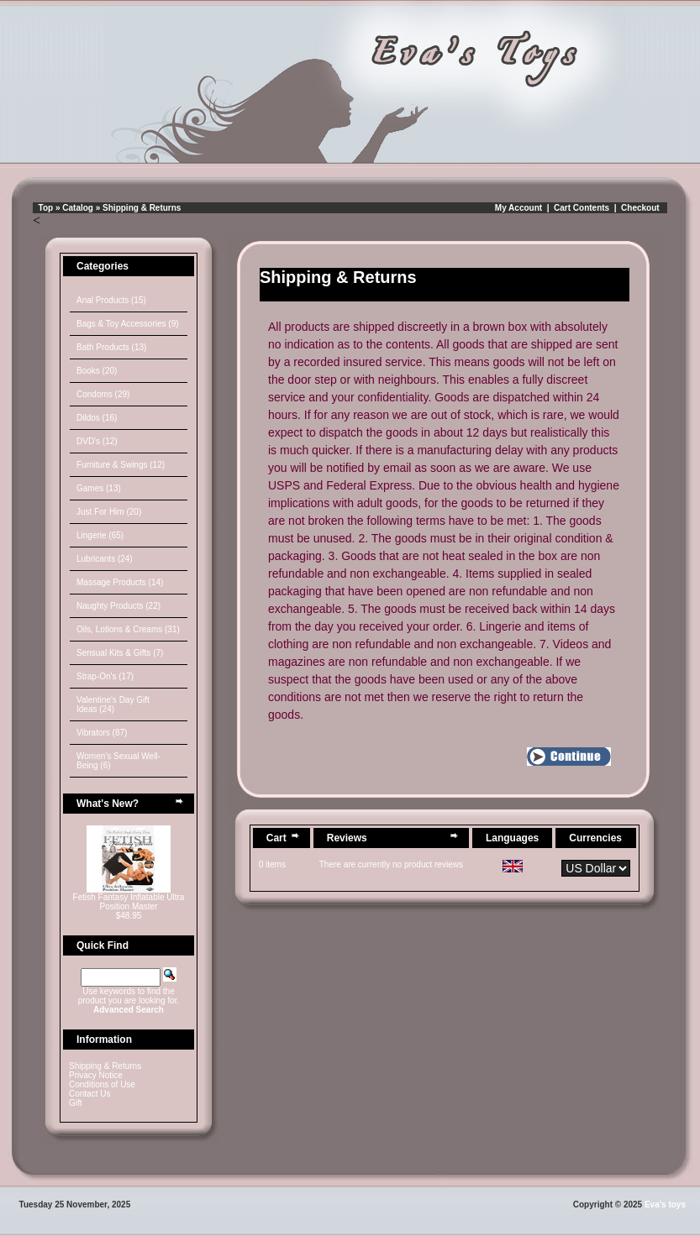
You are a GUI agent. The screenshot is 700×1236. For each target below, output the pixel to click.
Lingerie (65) (100, 535)
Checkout (640, 207)
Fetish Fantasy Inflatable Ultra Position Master (129, 902)
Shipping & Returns (142, 207)
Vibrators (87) (101, 732)
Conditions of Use (102, 1084)
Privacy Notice (96, 1075)
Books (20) (96, 370)
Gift (75, 1103)
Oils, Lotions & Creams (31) (128, 629)
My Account (518, 207)
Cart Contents (581, 207)
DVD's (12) (97, 441)
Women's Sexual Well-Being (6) (118, 761)
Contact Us (89, 1093)
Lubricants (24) (104, 558)
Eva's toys (665, 1204)
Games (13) (98, 488)
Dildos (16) (96, 417)
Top (46, 207)
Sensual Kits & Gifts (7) (119, 652)
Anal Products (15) (111, 300)
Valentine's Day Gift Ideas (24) (113, 704)
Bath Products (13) (111, 347)
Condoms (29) (102, 394)
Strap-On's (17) (105, 676)
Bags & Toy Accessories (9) (127, 323)
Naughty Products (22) (118, 605)
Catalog (77, 207)
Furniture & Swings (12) (120, 464)
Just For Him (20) (108, 511)
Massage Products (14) (119, 582)
